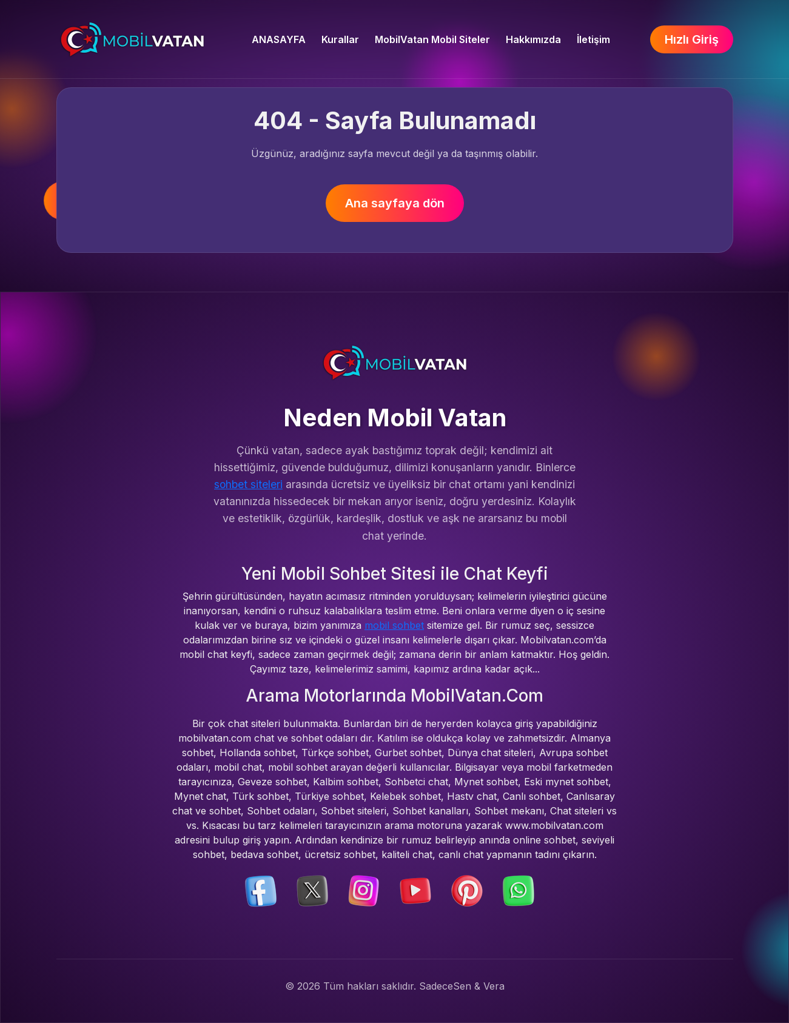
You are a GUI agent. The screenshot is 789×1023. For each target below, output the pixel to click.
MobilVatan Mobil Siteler (432, 39)
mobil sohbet (394, 625)
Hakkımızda (533, 39)
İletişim (593, 39)
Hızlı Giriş (692, 39)
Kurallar (340, 39)
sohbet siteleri (248, 484)
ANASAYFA (279, 39)
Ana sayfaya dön (395, 203)
